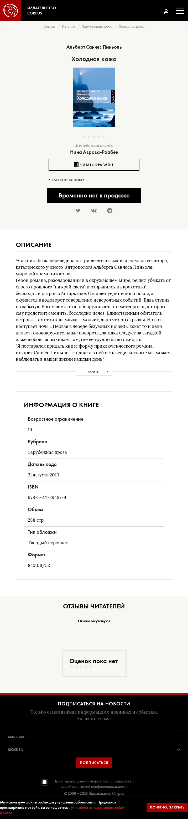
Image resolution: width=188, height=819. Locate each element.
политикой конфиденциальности (100, 787)
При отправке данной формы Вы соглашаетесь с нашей (94, 784)
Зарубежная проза (68, 180)
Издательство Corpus (106, 794)
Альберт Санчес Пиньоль (94, 47)
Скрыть (93, 371)
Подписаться (94, 762)
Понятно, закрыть (167, 807)
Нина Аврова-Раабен (94, 152)
